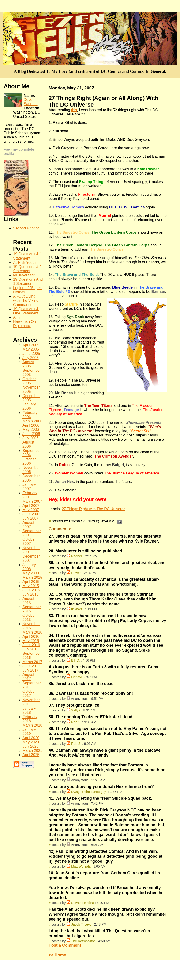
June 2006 (31, 434)
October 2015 (29, 617)
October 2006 (29, 461)
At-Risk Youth (24, 262)
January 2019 (29, 731)
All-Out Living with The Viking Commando (25, 300)
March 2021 (32, 751)
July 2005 (30, 358)
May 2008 (30, 573)
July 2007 (30, 518)
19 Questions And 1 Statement (28, 281)
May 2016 (30, 641)
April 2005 (30, 345)
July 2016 (30, 649)
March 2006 (32, 421)
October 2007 (29, 541)
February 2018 (30, 719)
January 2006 (29, 406)
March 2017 (32, 662)
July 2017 (30, 670)
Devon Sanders (31, 102)
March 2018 (32, 725)
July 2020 (30, 746)
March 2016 (32, 632)
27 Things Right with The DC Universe (93, 509)
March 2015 (32, 577)
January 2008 (29, 567)
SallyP (76, 710)
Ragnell (76, 556)
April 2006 (30, 425)
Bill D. (75, 660)
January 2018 (29, 710)
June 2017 (31, 666)
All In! (17, 317)
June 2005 (31, 354)
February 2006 (30, 415)
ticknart (76, 609)
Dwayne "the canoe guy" (89, 792)
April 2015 (30, 582)
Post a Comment (65, 945)
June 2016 (31, 645)
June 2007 (31, 514)
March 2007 (32, 501)
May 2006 (30, 430)
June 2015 (31, 590)
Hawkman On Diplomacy (24, 324)
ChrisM (76, 677)
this (74, 110)
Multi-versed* (24, 275)
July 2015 (30, 594)
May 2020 (30, 742)
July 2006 (30, 438)
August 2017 (28, 677)
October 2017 (29, 693)
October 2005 (29, 381)
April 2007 (30, 506)
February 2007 (30, 495)
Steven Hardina (82, 903)
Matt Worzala (81, 866)
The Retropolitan (83, 941)
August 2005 (28, 364)
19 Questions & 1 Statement (27, 256)
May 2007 (30, 510)
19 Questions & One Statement (26, 311)
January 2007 (29, 486)
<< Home (57, 955)
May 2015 (30, 586)
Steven (76, 573)
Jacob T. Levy (81, 924)
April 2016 (30, 637)
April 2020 (30, 738)
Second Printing (26, 228)
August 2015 (28, 601)
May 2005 (30, 349)
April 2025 (30, 755)
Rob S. (76, 722)
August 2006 (28, 444)
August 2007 (28, 524)
